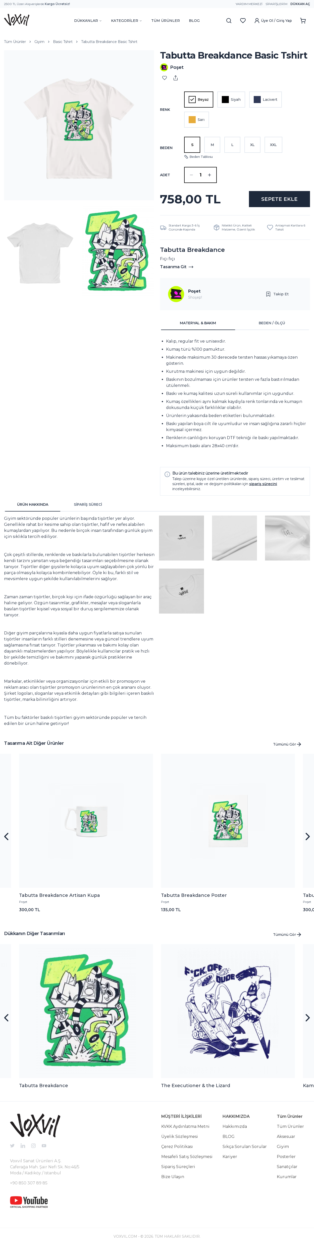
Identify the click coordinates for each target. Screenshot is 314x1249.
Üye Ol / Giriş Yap (273, 21)
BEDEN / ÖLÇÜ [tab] (272, 323)
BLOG (194, 20)
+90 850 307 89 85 (28, 1183)
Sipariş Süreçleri (178, 1166)
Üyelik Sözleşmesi (179, 1136)
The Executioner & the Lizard (195, 1085)
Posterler (286, 1156)
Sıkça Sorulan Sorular (245, 1146)
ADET (165, 175)
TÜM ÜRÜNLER (165, 20)
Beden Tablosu (198, 157)
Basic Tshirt (63, 41)
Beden (166, 148)
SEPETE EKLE (279, 199)
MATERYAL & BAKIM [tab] (198, 323)
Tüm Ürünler (15, 41)
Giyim (39, 41)
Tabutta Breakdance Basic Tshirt (109, 41)
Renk (165, 109)
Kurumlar (287, 1176)
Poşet (194, 291)
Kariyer (230, 1156)
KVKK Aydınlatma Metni (185, 1126)
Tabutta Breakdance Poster (194, 895)
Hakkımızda (235, 1126)
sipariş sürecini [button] (263, 484)
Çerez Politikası (177, 1146)
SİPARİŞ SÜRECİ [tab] (88, 504)
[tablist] (235, 323)
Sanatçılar (287, 1166)
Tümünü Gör (287, 744)
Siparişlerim (276, 4)
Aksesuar (286, 1136)
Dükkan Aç (300, 4)
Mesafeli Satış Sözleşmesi (187, 1156)
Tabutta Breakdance (43, 1085)
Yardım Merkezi (249, 4)
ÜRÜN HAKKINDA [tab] (32, 504)
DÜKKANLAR (88, 20)
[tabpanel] (235, 396)
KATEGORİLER (126, 20)
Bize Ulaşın (172, 1176)
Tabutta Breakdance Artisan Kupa (59, 895)
